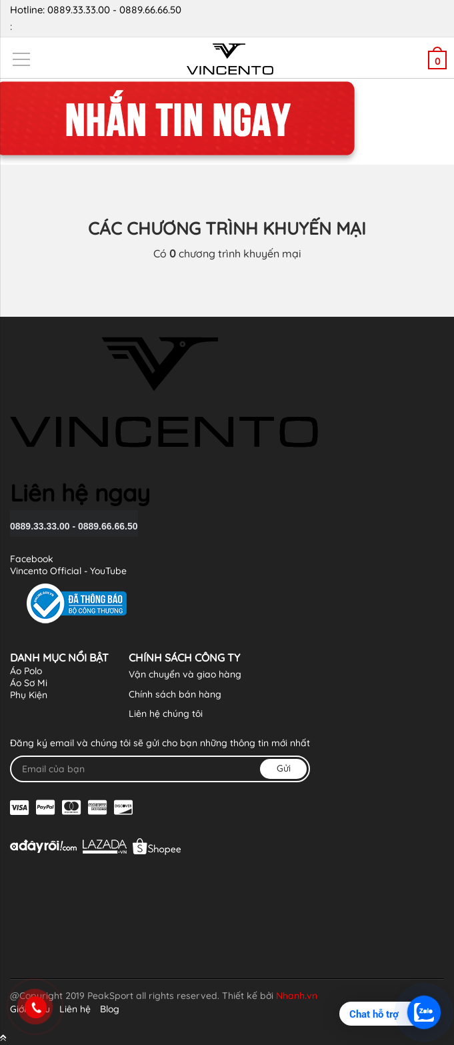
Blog (109, 1009)
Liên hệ (75, 1009)
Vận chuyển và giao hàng (185, 674)
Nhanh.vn (296, 996)
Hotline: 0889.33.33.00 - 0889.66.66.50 (222, 19)
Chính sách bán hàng (175, 694)
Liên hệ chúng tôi (166, 714)
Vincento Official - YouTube (68, 571)
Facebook (31, 559)
